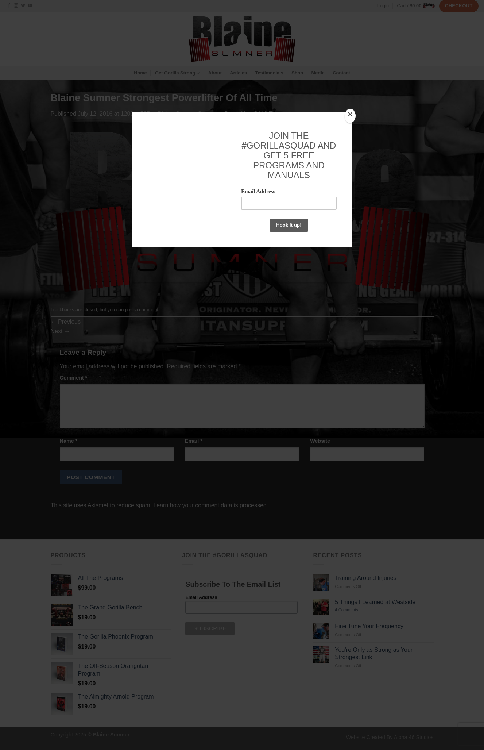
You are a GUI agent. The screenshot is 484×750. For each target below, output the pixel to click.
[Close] (350, 116)
